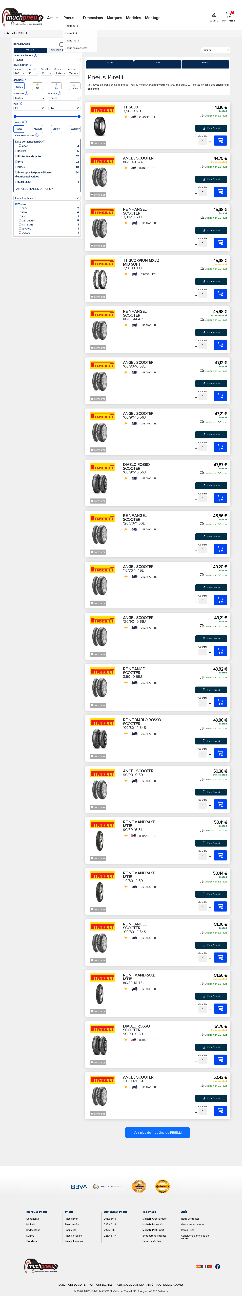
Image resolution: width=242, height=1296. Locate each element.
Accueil (53, 18)
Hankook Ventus (152, 1241)
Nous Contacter (190, 1218)
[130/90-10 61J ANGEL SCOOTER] (220, 1111)
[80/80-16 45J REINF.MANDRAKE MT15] (220, 1009)
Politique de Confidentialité (134, 1284)
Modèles (133, 18)
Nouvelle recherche (70, 44)
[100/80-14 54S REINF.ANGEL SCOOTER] (220, 957)
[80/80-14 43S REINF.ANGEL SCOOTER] (220, 345)
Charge (58, 69)
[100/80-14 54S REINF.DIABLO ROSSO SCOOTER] (220, 753)
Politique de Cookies (170, 1284)
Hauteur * (31, 69)
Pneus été (70, 1230)
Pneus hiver (71, 1218)
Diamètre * (46, 69)
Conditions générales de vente (195, 1237)
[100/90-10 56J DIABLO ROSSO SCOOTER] (220, 498)
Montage (152, 18)
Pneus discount (73, 1235)
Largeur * (18, 69)
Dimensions (93, 18)
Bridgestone (33, 1230)
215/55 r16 (109, 1230)
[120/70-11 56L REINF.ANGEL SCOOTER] (220, 549)
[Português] (209, 1266)
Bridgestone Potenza (154, 1235)
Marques (114, 18)
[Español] (198, 1266)
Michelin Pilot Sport (153, 1230)
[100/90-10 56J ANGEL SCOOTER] (220, 447)
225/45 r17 (110, 1235)
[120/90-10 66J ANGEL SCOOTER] (220, 651)
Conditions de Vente (72, 1284)
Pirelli (110, 62)
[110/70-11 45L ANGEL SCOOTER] (220, 600)
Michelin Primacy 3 (153, 1224)
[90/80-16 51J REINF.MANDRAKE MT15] (220, 855)
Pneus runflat (72, 1224)
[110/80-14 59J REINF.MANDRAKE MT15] (220, 906)
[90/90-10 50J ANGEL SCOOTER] (220, 804)
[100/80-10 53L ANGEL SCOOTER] (220, 396)
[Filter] (215, 50)
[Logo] (41, 1266)
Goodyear (32, 1241)
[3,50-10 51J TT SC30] (220, 140)
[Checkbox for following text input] (92, 143)
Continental (32, 1218)
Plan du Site (187, 1230)
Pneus (71, 18)
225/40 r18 (110, 1224)
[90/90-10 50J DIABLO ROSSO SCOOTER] (220, 1060)
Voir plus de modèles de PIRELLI (158, 1133)
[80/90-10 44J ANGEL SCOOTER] (220, 192)
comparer (99, 143)
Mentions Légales (100, 1284)
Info (158, 62)
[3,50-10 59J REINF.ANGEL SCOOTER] (220, 702)
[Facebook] (215, 1267)
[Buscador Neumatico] (19, 73)
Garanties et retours (192, 1224)
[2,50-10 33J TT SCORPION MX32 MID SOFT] (220, 294)
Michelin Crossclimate (155, 1218)
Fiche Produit (211, 128)
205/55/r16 (110, 1218)
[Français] (203, 1266)
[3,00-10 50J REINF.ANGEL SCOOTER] (220, 243)
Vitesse (72, 69)
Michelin (30, 1224)
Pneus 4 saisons (74, 1241)
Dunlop (30, 1235)
